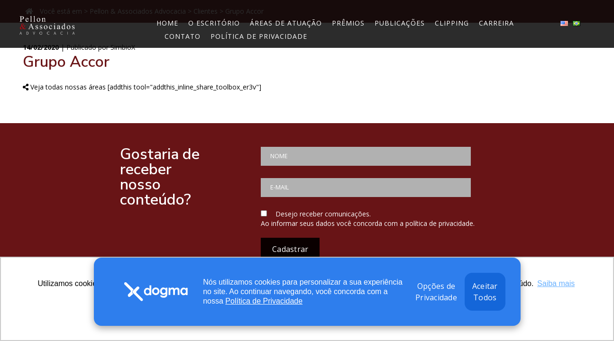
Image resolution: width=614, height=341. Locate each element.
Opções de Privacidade (436, 292)
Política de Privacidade (263, 301)
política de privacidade (439, 223)
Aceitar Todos (485, 292)
